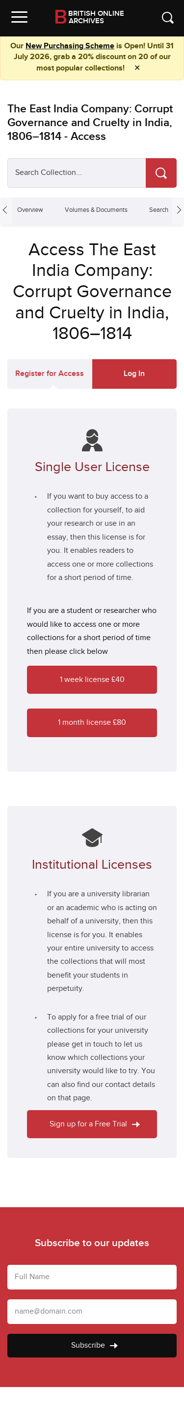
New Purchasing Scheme (70, 46)
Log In (134, 373)
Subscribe (94, 1345)
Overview (30, 210)
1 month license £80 (92, 722)
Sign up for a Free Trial (95, 1124)
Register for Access (49, 373)
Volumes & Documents (96, 210)
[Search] (161, 173)
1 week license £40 (92, 679)
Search (158, 210)
